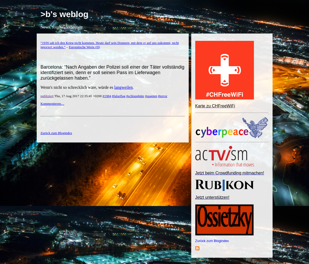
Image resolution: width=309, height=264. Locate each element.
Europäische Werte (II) (84, 47)
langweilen (123, 87)
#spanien (151, 96)
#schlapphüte (135, 96)
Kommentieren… (52, 104)
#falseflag (118, 96)
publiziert (47, 96)
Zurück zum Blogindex (212, 241)
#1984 (106, 96)
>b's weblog (65, 14)
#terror (162, 96)
